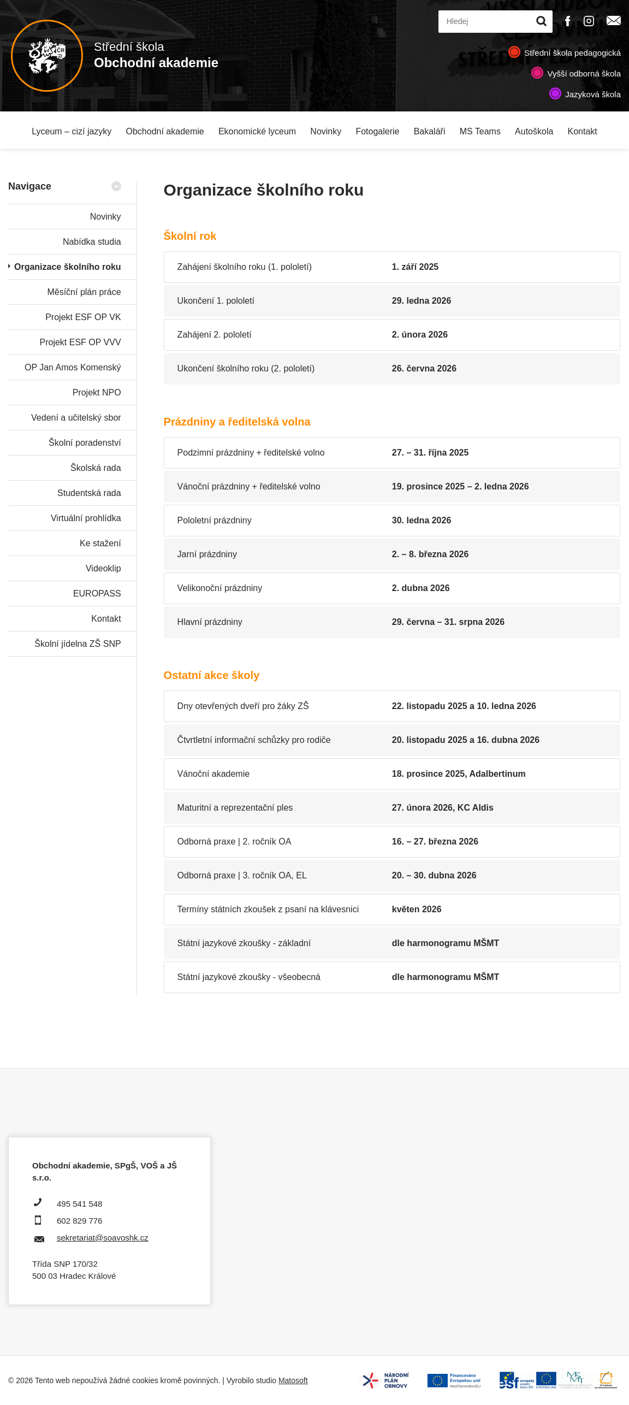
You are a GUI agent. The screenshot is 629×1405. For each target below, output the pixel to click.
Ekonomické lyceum (257, 131)
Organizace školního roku (67, 266)
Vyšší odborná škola (584, 73)
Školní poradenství (85, 442)
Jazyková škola (593, 94)
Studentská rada (89, 493)
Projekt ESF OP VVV (80, 342)
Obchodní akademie (165, 131)
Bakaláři (430, 131)
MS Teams (480, 131)
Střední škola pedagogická (572, 52)
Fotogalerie (377, 131)
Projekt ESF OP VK (83, 317)
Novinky (325, 131)
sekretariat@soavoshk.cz (103, 1237)
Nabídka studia (92, 241)
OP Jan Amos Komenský (73, 367)
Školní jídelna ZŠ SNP (77, 643)
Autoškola (534, 131)
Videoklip (103, 568)
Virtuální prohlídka (86, 518)
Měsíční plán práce (84, 292)
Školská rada (95, 468)
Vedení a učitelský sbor (76, 417)
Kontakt (582, 131)
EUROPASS (97, 593)
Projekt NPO (97, 392)
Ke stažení (100, 543)
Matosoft (293, 1380)
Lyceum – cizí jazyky (71, 131)
